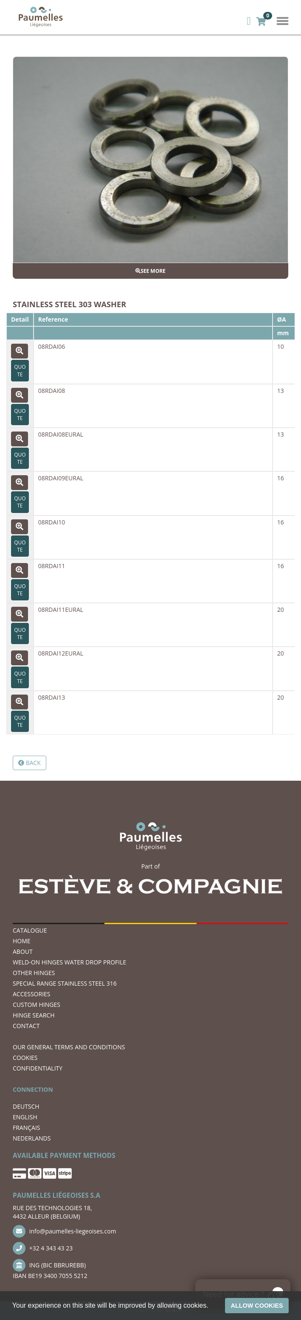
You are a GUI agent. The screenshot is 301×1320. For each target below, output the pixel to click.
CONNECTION (33, 1089)
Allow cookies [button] (257, 1305)
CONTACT (26, 1026)
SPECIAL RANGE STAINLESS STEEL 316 (65, 983)
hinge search (33, 1015)
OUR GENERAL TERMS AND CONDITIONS (69, 1047)
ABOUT (23, 951)
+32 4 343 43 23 (43, 1248)
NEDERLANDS (32, 1138)
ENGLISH (25, 1117)
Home (22, 941)
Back (29, 763)
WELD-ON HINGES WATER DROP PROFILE (69, 962)
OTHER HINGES (34, 973)
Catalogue (30, 930)
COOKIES (25, 1058)
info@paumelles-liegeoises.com (64, 1231)
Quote (19, 370)
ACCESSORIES (32, 994)
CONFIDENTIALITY (37, 1068)
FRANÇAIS (26, 1128)
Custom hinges (36, 1005)
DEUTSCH (26, 1106)
